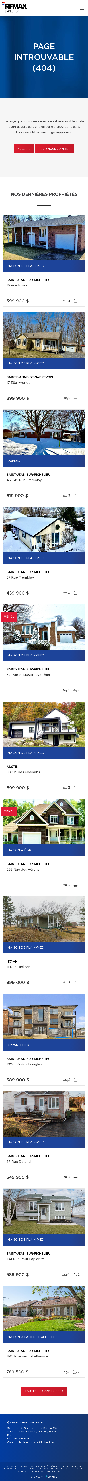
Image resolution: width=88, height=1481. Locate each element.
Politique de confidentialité (66, 1469)
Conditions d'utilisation (28, 1471)
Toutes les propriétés (44, 1391)
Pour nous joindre (54, 149)
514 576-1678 (21, 1439)
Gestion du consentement (59, 1471)
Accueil (24, 149)
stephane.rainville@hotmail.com (37, 1442)
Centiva (51, 1476)
